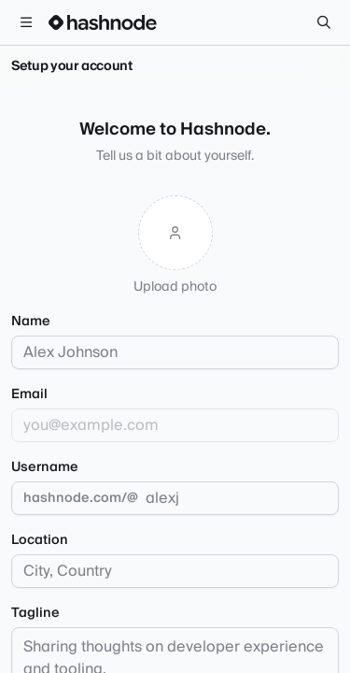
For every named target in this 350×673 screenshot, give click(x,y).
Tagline (35, 613)
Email (29, 394)
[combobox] (175, 571)
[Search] (324, 22)
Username (44, 467)
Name (30, 321)
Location (39, 540)
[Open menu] (26, 22)
